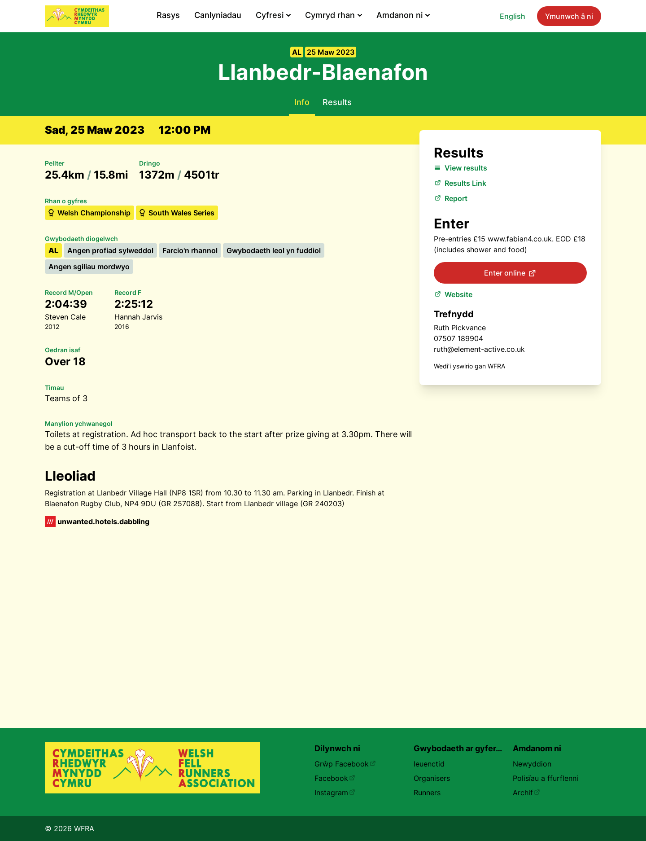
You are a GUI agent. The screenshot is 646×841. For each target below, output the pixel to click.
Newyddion (532, 763)
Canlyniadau (217, 15)
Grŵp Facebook (345, 763)
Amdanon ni (403, 15)
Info (302, 102)
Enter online (510, 273)
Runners (427, 792)
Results (337, 102)
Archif (526, 792)
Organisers (432, 778)
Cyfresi (273, 15)
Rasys (168, 15)
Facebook (334, 778)
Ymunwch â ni (569, 16)
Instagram (334, 792)
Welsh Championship (89, 212)
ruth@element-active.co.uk (479, 349)
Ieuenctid (429, 763)
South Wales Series (176, 212)
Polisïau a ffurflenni (545, 778)
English (512, 16)
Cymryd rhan (333, 15)
